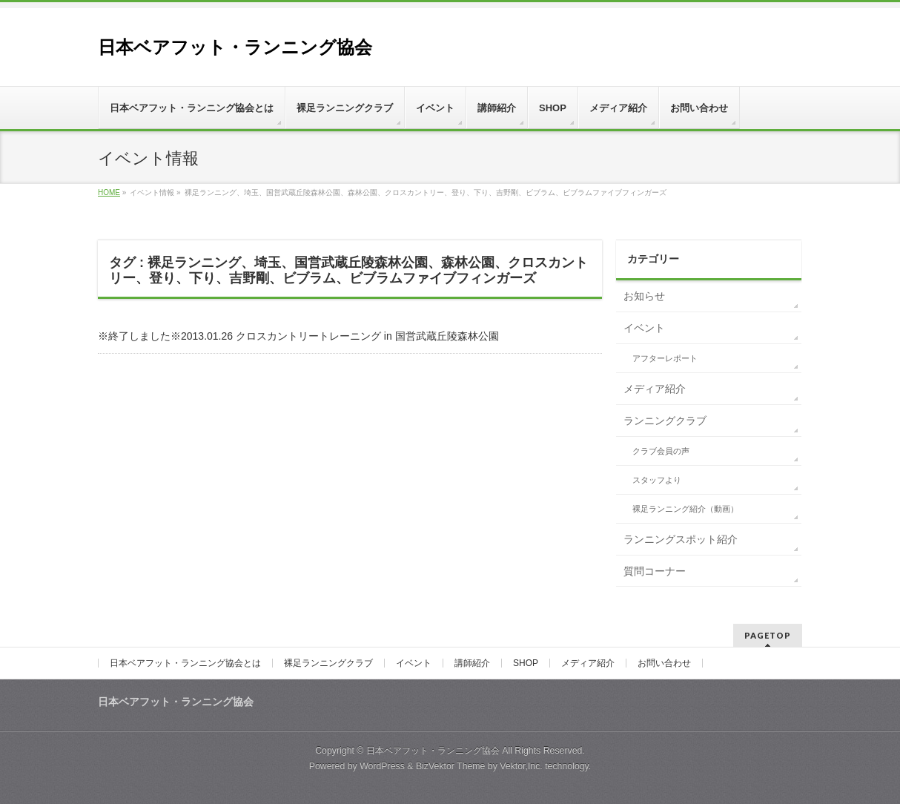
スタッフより (656, 479)
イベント (644, 328)
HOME (109, 192)
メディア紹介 (654, 389)
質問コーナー (654, 571)
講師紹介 (472, 663)
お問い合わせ (664, 663)
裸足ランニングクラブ (328, 663)
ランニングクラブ (665, 420)
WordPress (382, 766)
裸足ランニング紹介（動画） (685, 508)
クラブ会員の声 (660, 451)
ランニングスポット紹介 (680, 539)
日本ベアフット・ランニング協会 (235, 47)
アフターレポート (665, 358)
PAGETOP (767, 635)
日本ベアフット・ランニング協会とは (185, 663)
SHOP (525, 663)
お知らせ (644, 296)
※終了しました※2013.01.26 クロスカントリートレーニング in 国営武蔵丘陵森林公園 (298, 336)
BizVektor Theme (451, 766)
